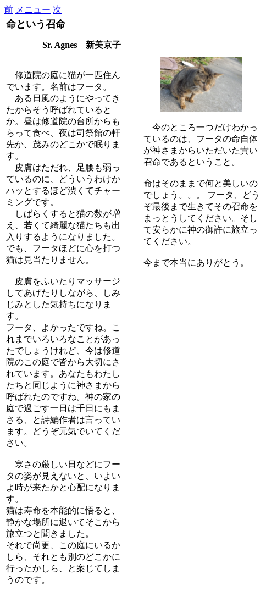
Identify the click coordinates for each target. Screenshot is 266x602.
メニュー (33, 9)
